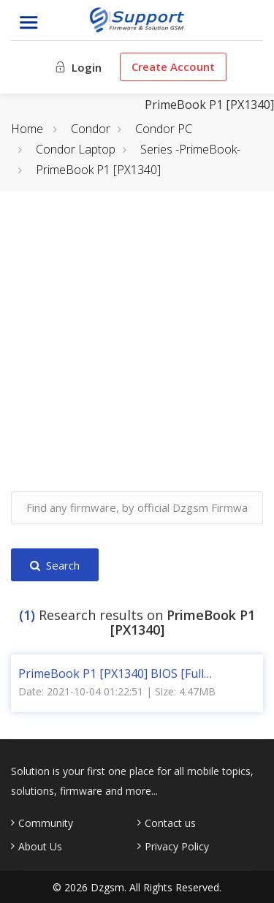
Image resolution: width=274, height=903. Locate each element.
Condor (90, 129)
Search (55, 565)
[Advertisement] (137, 354)
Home (27, 129)
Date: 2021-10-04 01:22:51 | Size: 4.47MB (117, 691)
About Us (40, 846)
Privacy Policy (177, 846)
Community (45, 823)
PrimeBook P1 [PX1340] (98, 170)
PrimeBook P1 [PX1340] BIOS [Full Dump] (111, 673)
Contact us (170, 823)
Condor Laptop (75, 149)
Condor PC (163, 129)
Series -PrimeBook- (190, 149)
